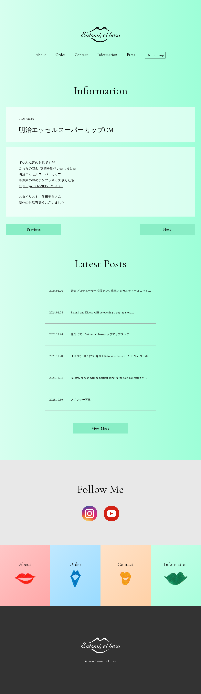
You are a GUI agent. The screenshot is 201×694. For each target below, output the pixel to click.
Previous (34, 229)
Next (167, 229)
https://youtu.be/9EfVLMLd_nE (41, 186)
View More (100, 428)
